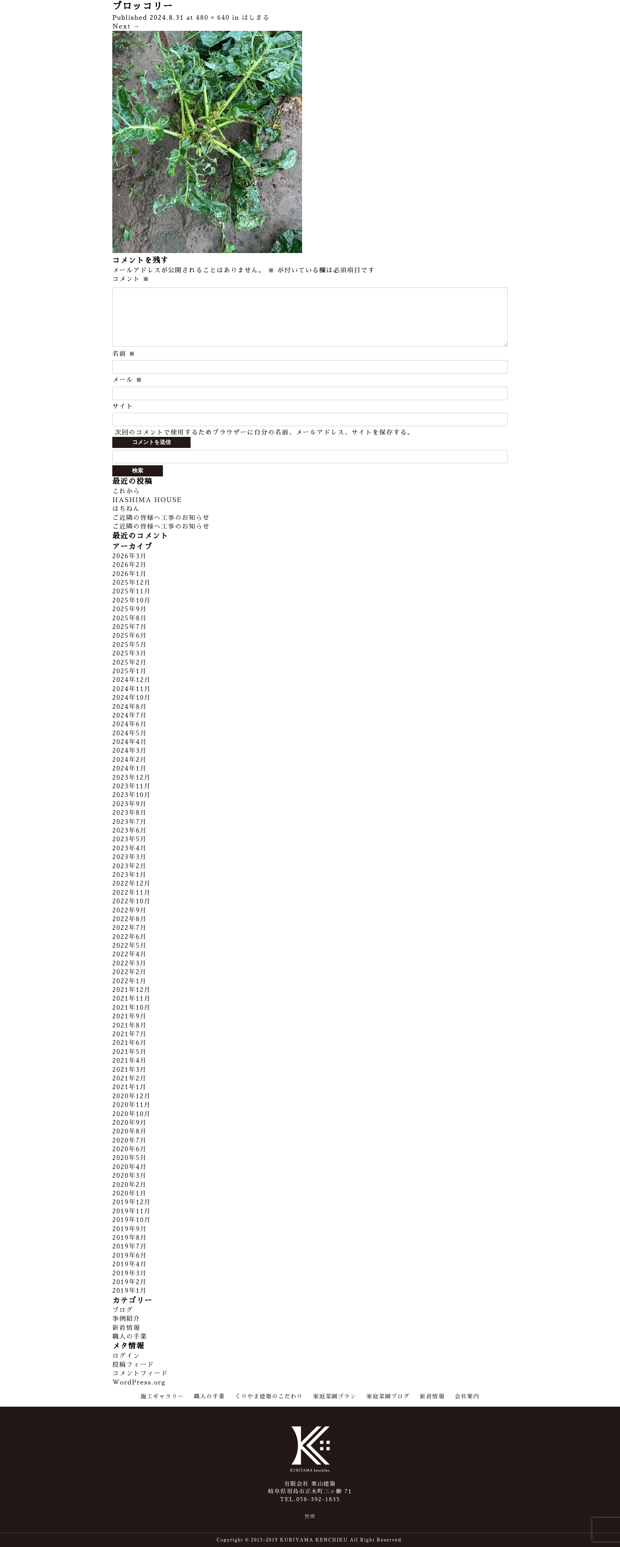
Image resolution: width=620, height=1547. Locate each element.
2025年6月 (129, 636)
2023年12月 (131, 777)
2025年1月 (129, 671)
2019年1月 (129, 1291)
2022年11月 (131, 893)
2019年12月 (131, 1202)
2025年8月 (129, 618)
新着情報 (126, 1328)
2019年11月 (131, 1211)
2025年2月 (129, 662)
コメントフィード (140, 1373)
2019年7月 (129, 1246)
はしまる (256, 18)
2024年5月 (129, 733)
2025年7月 (129, 627)
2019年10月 (131, 1220)
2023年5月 (129, 839)
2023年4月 (129, 848)
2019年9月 (129, 1229)
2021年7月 (129, 1034)
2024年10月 (131, 698)
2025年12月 (131, 583)
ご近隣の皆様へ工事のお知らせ (161, 518)
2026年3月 (129, 556)
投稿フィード (133, 1365)
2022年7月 (129, 928)
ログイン (126, 1356)
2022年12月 (131, 883)
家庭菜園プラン (334, 1396)
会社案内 (467, 1396)
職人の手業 (129, 1337)
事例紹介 (126, 1319)
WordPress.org (139, 1382)
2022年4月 (129, 954)
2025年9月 (129, 609)
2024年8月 (129, 707)
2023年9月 (129, 804)
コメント (130, 279)
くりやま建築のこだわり (269, 1396)
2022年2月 (129, 972)
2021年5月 (129, 1052)
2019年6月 (129, 1255)
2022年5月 (129, 946)
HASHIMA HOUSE (147, 500)
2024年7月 (129, 715)
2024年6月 (129, 724)
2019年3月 (129, 1273)
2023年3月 (129, 857)
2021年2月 (129, 1078)
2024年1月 (129, 768)
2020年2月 (129, 1185)
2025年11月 (131, 591)
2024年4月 (129, 742)
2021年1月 (129, 1087)
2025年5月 (129, 645)
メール (127, 380)
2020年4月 (129, 1167)
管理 (309, 1516)
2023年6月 (129, 830)
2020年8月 (129, 1131)
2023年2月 (129, 866)
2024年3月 (129, 751)
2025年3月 (129, 653)
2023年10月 (131, 795)
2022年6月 (129, 937)
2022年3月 (129, 963)
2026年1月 (129, 574)
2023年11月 (131, 786)
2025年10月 (131, 600)
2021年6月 (129, 1043)
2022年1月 (129, 981)
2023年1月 (129, 875)
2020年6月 (129, 1149)
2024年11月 (131, 689)
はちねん (126, 509)
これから (126, 491)
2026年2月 (129, 565)
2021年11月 (131, 998)
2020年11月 (131, 1105)
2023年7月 (129, 822)
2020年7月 (129, 1140)
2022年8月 (129, 919)
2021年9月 (129, 1016)
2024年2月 (129, 760)
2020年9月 (129, 1123)
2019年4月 (129, 1264)
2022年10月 (131, 901)
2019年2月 (129, 1282)
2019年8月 (129, 1238)
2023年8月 (129, 813)
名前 (124, 354)
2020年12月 (131, 1096)
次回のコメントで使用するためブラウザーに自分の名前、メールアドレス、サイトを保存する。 (264, 432)
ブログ (122, 1310)
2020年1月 (129, 1193)
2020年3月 (129, 1176)
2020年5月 (129, 1158)
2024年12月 (131, 680)
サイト (122, 406)
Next (126, 26)
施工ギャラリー (162, 1396)
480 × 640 (213, 18)
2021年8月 (129, 1025)
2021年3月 (129, 1070)
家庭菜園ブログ (388, 1396)
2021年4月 (129, 1061)
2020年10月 (131, 1114)
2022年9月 (129, 910)
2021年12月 (131, 990)
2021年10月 (131, 1008)
